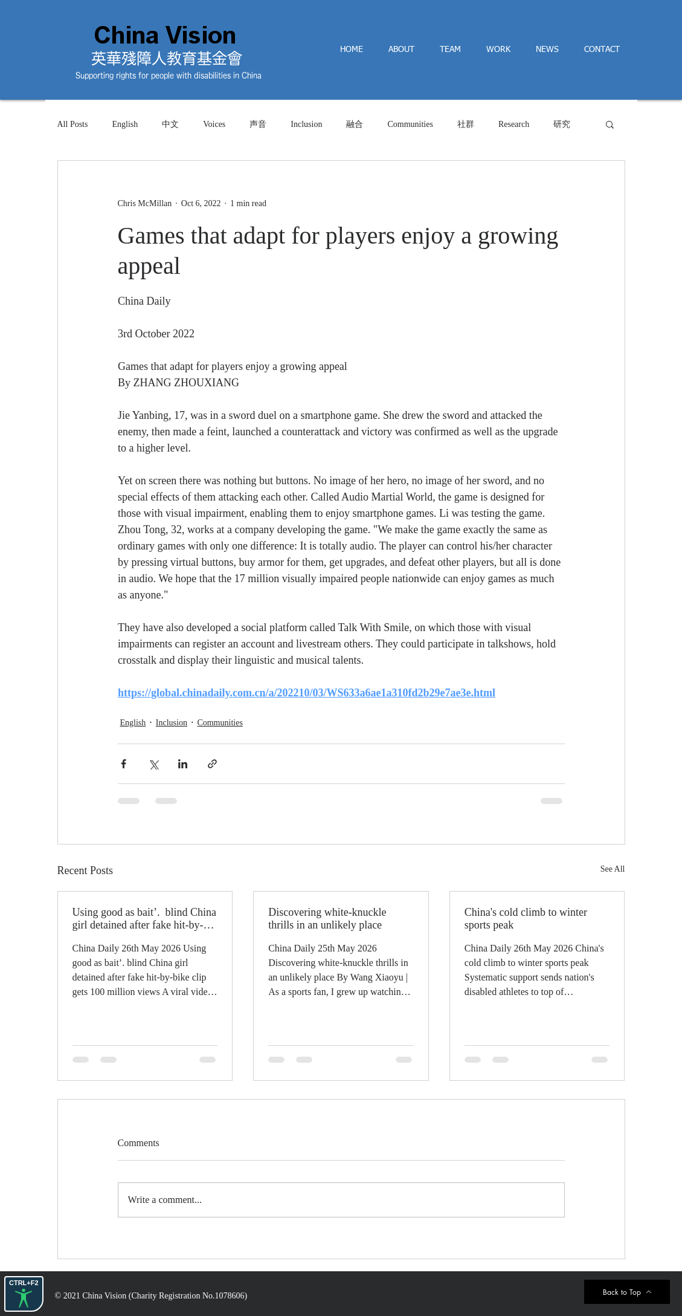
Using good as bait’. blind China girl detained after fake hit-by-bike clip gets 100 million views (144, 919)
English (125, 124)
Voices (214, 124)
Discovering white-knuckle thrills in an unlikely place (327, 918)
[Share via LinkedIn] (182, 764)
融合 (354, 124)
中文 (170, 124)
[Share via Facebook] (123, 764)
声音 (257, 124)
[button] (610, 124)
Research (513, 124)
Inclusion (306, 124)
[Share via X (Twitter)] (153, 764)
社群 (465, 124)
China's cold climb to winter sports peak (526, 918)
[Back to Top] (627, 1292)
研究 (561, 124)
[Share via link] (212, 764)
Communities (410, 124)
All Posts (72, 124)
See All (612, 869)
